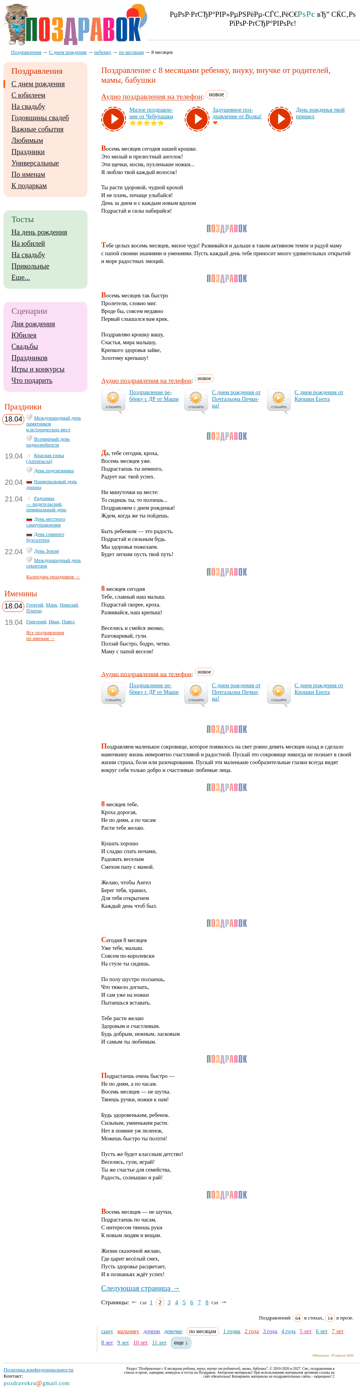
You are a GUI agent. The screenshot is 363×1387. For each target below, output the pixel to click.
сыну (107, 1331)
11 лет (159, 1342)
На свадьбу (28, 106)
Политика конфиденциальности (38, 1370)
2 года (252, 1331)
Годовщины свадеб (40, 118)
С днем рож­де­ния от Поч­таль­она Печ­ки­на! (236, 399)
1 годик (231, 1331)
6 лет (321, 1331)
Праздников (29, 358)
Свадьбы (24, 346)
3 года (270, 1331)
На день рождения (39, 232)
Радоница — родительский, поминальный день (46, 504)
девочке (173, 1331)
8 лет (107, 1342)
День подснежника (54, 470)
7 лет (337, 1331)
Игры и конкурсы (37, 369)
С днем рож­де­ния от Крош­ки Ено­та (319, 395)
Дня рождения (33, 324)
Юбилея (23, 335)
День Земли (46, 551)
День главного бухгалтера (45, 537)
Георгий (34, 605)
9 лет (123, 1342)
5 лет (305, 1331)
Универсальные (35, 163)
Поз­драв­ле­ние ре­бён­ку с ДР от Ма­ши (153, 395)
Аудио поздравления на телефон (151, 97)
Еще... (20, 277)
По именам (28, 174)
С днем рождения (38, 84)
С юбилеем (28, 95)
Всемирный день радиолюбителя (47, 442)
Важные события (37, 129)
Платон (33, 610)
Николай (69, 605)
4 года (288, 1331)
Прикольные (30, 266)
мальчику (128, 1331)
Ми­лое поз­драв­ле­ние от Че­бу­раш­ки (151, 113)
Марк (51, 605)
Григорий (36, 621)
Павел (68, 621)
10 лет (140, 1342)
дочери (152, 1331)
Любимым (27, 140)
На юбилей (28, 243)
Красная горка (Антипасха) (45, 458)
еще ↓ (181, 1342)
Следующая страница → (140, 1288)
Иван (54, 621)
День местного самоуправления (45, 522)
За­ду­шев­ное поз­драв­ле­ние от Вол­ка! (237, 113)
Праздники (27, 152)
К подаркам (29, 186)
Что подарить (31, 380)
